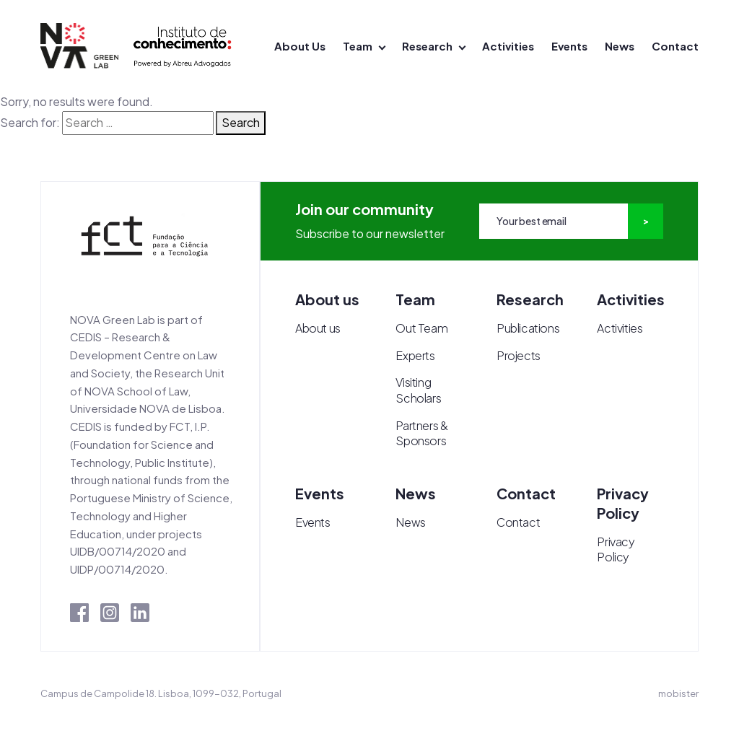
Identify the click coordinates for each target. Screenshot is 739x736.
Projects (519, 355)
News (619, 46)
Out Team (421, 328)
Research (427, 46)
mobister (678, 693)
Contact (675, 46)
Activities (508, 46)
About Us (299, 46)
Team (357, 46)
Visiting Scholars (418, 390)
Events (569, 46)
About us (318, 328)
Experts (414, 355)
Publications (528, 328)
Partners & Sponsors (421, 433)
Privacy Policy (615, 549)
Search (241, 122)
